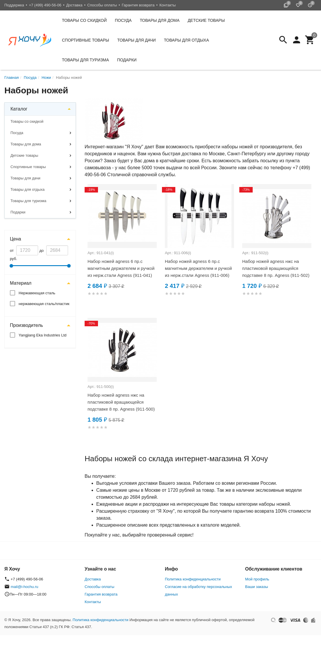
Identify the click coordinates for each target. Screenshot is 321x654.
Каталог (18, 108)
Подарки (127, 60)
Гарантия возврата (138, 5)
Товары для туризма (85, 60)
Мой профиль (257, 579)
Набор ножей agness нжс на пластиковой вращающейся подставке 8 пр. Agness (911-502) (275, 268)
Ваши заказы (256, 586)
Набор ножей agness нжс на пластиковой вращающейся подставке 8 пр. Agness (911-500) (121, 402)
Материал (20, 283)
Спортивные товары (85, 40)
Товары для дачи (136, 40)
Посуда (123, 20)
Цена (15, 238)
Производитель (26, 325)
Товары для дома (160, 20)
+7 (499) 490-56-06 (45, 5)
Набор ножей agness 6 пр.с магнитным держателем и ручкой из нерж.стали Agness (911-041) (121, 268)
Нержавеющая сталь (37, 293)
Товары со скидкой (84, 20)
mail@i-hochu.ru (24, 586)
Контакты (167, 5)
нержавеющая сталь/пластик (44, 304)
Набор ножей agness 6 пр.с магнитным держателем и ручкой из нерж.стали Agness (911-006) (198, 268)
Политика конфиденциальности (193, 579)
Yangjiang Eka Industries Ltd (43, 335)
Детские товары (206, 20)
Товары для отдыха (186, 40)
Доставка (74, 5)
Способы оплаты (102, 5)
